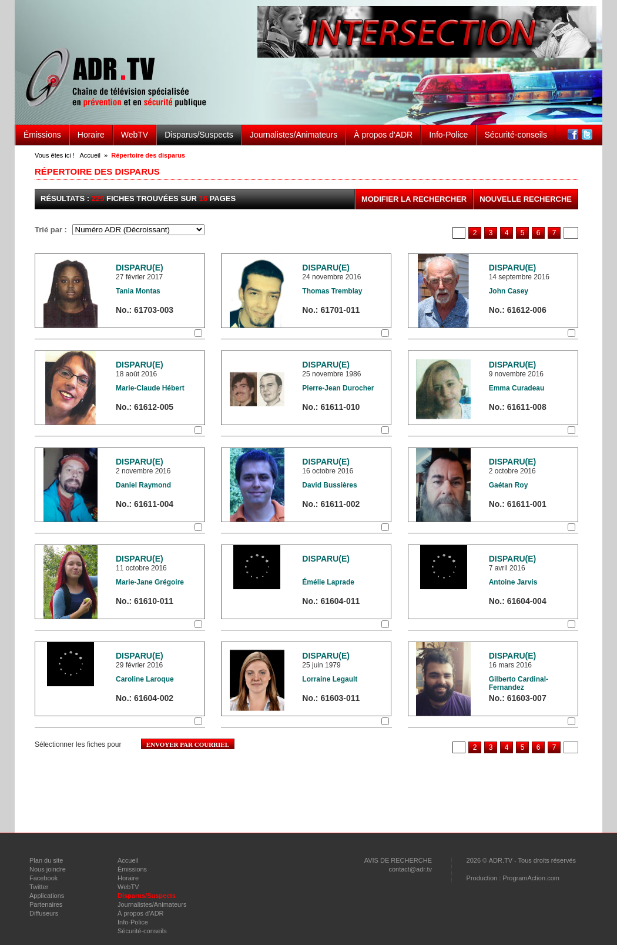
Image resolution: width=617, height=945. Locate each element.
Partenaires (45, 904)
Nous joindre (47, 869)
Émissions (42, 134)
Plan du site (46, 860)
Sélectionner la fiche (149, 333)
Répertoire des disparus (148, 155)
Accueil (89, 155)
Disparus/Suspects (199, 134)
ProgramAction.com (530, 877)
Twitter (38, 886)
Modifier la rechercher (414, 199)
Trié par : (52, 229)
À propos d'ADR (383, 134)
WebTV (134, 134)
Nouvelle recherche (525, 199)
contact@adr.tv (410, 869)
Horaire (91, 134)
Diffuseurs (43, 913)
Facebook (43, 877)
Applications (46, 895)
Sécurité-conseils (515, 134)
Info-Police (448, 134)
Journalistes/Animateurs (293, 134)
